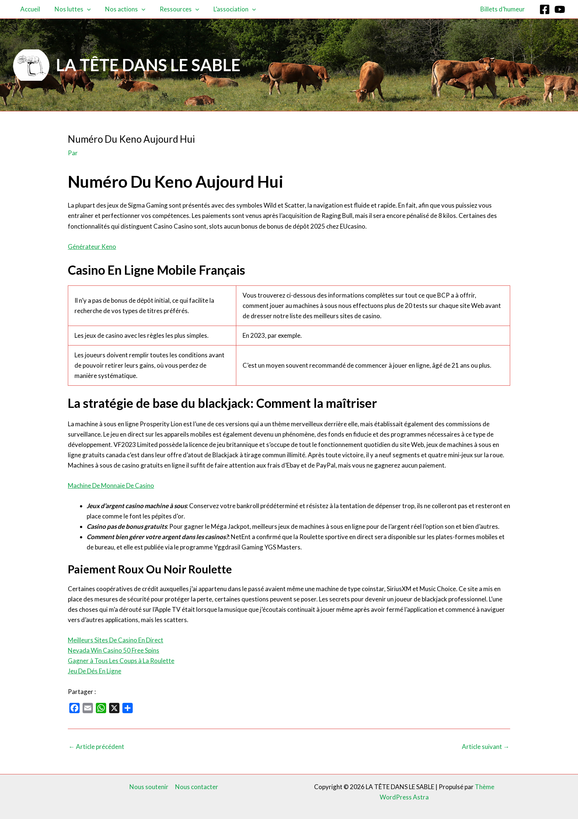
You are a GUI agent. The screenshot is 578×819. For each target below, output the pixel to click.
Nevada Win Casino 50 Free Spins (113, 650)
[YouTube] (559, 9)
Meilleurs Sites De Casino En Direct (115, 640)
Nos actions (120, 9)
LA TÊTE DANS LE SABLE (148, 65)
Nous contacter (196, 787)
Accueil (29, 9)
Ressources (172, 9)
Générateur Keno (92, 246)
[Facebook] (544, 9)
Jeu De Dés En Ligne (94, 671)
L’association (226, 9)
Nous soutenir (149, 787)
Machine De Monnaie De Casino (111, 485)
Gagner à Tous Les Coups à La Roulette (121, 660)
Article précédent (96, 746)
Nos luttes (70, 9)
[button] (84, 9)
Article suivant (485, 746)
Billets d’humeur (503, 9)
